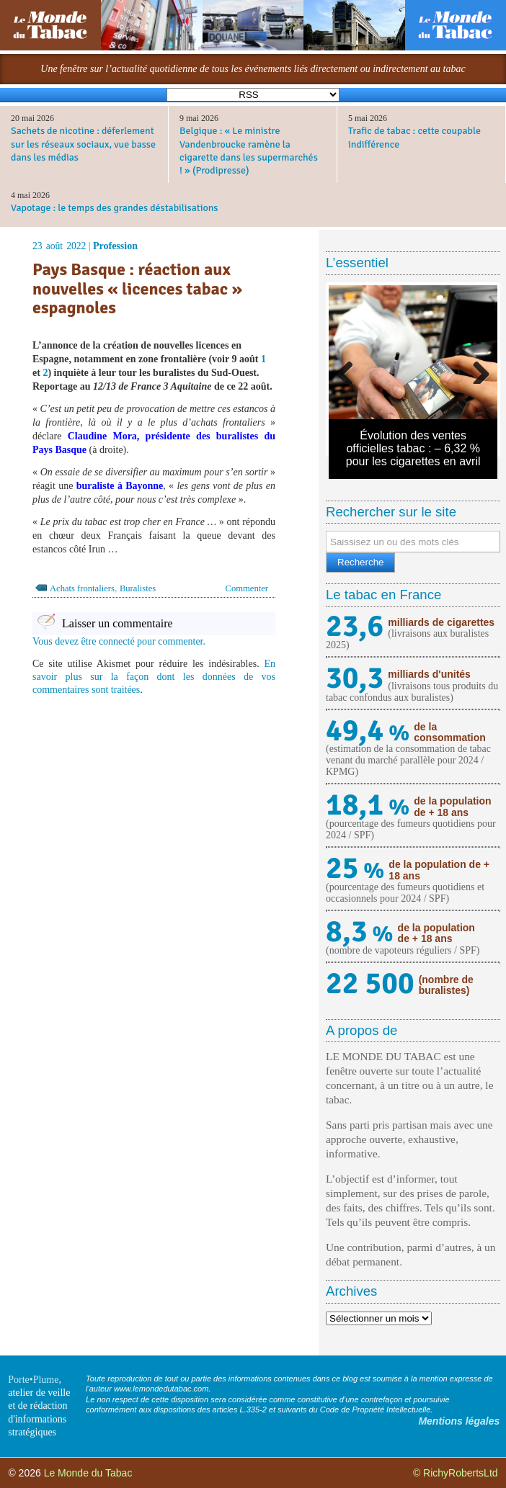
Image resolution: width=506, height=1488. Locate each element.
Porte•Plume (33, 1379)
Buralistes (138, 588)
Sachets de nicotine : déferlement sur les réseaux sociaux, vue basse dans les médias (83, 144)
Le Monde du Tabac (88, 1473)
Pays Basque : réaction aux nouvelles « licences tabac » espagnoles (137, 288)
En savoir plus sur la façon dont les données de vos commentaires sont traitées (153, 676)
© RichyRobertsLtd (455, 1473)
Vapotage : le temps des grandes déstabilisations (114, 208)
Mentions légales (459, 1421)
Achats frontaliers (82, 588)
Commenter (247, 588)
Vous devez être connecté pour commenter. (118, 641)
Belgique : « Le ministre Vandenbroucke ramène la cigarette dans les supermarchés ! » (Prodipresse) (248, 150)
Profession (115, 246)
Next (475, 369)
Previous (350, 369)
